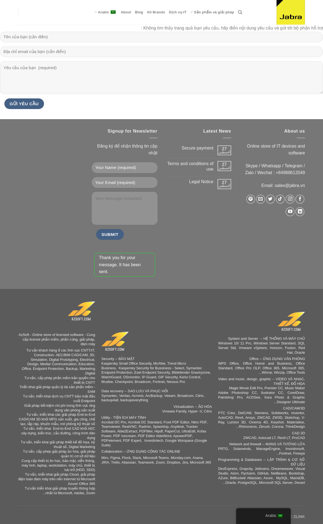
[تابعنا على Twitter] (270, 199)
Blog (139, 12)
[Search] (240, 12)
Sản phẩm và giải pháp (212, 12)
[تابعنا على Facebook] (299, 199)
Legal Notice (201, 181)
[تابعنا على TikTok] (280, 199)
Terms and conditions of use (190, 166)
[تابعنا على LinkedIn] (299, 211)
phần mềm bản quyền (71, 378)
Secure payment (197, 148)
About (126, 12)
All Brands (156, 12)
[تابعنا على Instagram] (290, 199)
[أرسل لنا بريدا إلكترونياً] (260, 199)
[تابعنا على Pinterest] (250, 199)
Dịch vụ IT (177, 12)
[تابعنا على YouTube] (290, 211)
